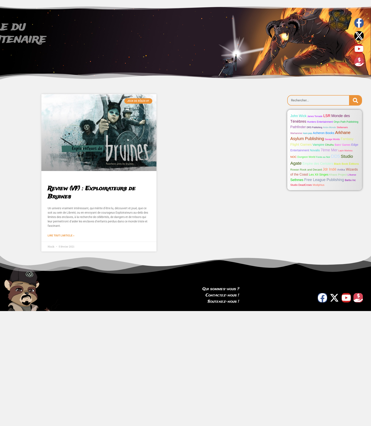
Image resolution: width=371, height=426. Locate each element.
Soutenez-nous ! (223, 302)
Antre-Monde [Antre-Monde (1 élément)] (329, 127)
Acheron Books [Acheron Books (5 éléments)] (323, 133)
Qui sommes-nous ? (220, 289)
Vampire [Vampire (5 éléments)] (318, 144)
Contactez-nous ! (222, 295)
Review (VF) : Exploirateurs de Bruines (92, 192)
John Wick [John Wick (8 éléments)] (298, 116)
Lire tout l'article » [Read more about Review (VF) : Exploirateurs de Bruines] (61, 235)
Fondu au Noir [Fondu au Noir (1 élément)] (323, 157)
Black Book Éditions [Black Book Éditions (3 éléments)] (346, 163)
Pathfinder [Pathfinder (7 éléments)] (298, 127)
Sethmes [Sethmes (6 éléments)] (297, 180)
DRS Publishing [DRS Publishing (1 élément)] (314, 127)
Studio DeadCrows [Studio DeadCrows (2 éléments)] (301, 185)
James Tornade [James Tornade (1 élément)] (315, 116)
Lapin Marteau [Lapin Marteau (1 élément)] (345, 150)
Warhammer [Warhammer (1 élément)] (296, 133)
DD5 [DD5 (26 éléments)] (335, 156)
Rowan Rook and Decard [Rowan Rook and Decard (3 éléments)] (306, 169)
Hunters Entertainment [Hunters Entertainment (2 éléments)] (320, 121)
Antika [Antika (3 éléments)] (341, 169)
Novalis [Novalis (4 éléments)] (315, 150)
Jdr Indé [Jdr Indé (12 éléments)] (329, 169)
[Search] (355, 100)
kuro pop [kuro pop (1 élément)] (307, 133)
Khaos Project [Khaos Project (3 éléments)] (338, 174)
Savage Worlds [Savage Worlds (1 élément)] (332, 139)
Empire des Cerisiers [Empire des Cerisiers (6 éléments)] (317, 163)
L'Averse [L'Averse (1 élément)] (352, 174)
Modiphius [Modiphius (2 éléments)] (318, 185)
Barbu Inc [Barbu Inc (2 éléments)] (350, 180)
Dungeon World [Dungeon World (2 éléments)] (306, 157)
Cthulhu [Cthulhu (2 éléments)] (329, 144)
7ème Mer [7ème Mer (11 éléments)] (329, 150)
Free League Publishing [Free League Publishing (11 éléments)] (324, 180)
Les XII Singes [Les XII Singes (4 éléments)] (318, 174)
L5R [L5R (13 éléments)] (326, 116)
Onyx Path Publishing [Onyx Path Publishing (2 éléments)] (346, 121)
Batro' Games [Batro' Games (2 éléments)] (342, 144)
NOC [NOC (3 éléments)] (293, 156)
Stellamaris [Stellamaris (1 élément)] (342, 127)
